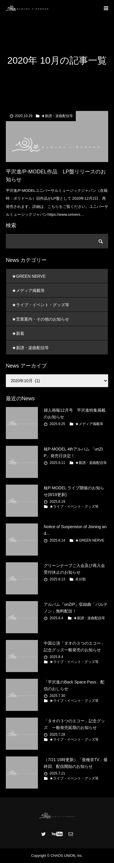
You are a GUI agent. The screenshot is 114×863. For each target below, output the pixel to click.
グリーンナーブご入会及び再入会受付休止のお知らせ (74, 568)
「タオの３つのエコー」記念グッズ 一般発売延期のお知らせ (74, 724)
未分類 (80, 579)
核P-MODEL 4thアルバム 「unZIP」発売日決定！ (73, 452)
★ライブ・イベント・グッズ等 (40, 304)
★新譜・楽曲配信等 (57, 116)
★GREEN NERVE (29, 276)
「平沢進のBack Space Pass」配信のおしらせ (74, 685)
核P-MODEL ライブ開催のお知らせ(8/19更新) (74, 491)
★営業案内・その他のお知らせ (40, 319)
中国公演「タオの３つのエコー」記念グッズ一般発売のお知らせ (74, 646)
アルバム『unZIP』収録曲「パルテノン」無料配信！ (76, 607)
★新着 (18, 333)
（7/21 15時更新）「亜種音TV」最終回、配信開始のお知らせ (76, 762)
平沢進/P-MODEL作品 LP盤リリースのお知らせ (56, 175)
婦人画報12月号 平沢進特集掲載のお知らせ (75, 413)
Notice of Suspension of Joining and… (75, 529)
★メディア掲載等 (28, 290)
